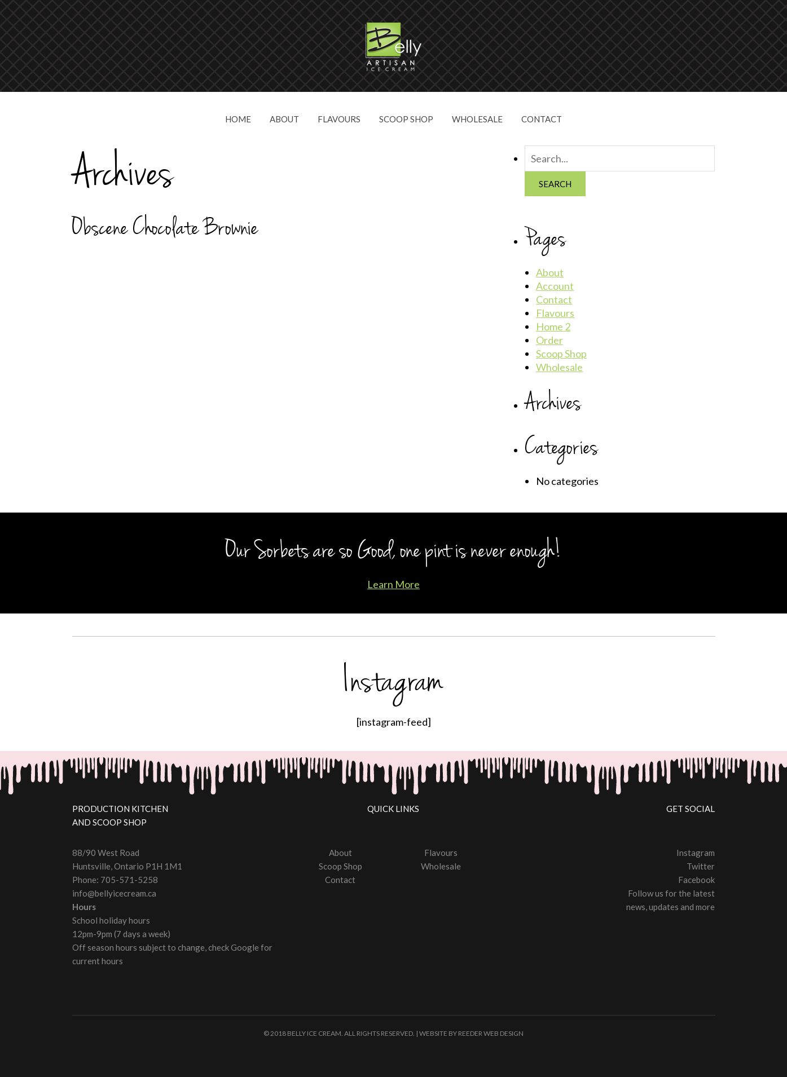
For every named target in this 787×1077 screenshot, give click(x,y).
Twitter (701, 866)
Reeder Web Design (491, 1033)
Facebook (696, 880)
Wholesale (477, 119)
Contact (541, 119)
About (284, 119)
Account (555, 286)
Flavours (339, 119)
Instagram (695, 853)
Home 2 (553, 326)
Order (549, 340)
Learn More (393, 584)
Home (238, 119)
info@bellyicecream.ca (114, 893)
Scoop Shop (406, 119)
